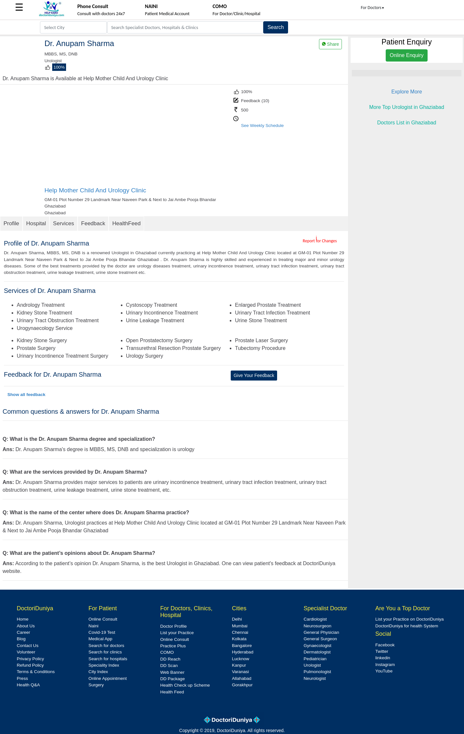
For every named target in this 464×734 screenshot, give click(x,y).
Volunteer (26, 652)
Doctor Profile (173, 626)
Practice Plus (173, 645)
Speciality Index (104, 665)
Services (63, 223)
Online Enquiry (407, 55)
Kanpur (239, 665)
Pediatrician (315, 658)
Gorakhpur (242, 684)
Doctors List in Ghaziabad (406, 122)
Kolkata (239, 638)
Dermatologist (317, 652)
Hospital (36, 223)
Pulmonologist (317, 671)
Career (23, 632)
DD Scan (169, 665)
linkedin (382, 657)
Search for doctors (106, 645)
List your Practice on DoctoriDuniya (409, 619)
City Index (98, 671)
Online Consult (103, 619)
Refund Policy (30, 665)
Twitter (381, 651)
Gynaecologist (317, 645)
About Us (26, 625)
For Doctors (373, 7)
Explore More (406, 91)
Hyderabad (243, 652)
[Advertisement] (138, 138)
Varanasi (240, 671)
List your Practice (177, 632)
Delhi (237, 619)
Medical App (100, 638)
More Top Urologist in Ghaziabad (406, 107)
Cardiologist (315, 619)
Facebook (385, 644)
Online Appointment (108, 678)
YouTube (383, 671)
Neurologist (315, 678)
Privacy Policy (30, 658)
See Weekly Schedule (262, 125)
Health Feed (172, 692)
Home (22, 619)
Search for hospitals (108, 658)
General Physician (321, 632)
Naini (94, 625)
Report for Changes (320, 241)
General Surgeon (320, 638)
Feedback (93, 223)
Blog (21, 638)
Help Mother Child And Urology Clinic (95, 190)
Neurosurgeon (317, 625)
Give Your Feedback (254, 375)
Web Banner (172, 672)
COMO (167, 652)
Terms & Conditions (36, 671)
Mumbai (239, 625)
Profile (11, 223)
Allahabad (241, 678)
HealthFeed (126, 223)
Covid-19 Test (102, 632)
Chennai (240, 632)
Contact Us (27, 645)
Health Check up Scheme (185, 685)
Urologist (312, 665)
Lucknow (240, 658)
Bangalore (242, 645)
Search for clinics (105, 652)
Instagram (385, 664)
